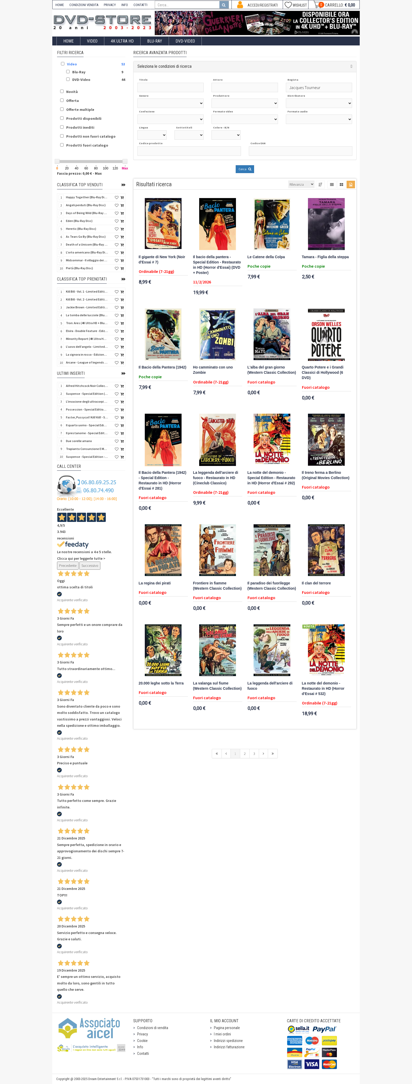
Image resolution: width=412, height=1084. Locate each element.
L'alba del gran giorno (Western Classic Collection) (272, 370)
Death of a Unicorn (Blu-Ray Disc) (87, 244)
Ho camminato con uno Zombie (213, 370)
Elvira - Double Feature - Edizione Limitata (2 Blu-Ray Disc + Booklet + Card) (87, 331)
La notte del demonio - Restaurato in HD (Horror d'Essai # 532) (323, 688)
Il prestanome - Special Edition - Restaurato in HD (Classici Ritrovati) (87, 433)
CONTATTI (140, 5)
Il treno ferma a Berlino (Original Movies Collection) (325, 475)
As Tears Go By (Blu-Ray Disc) (86, 236)
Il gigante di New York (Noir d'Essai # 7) (162, 259)
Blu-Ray (154, 41)
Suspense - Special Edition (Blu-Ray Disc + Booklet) (87, 394)
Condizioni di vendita (152, 1028)
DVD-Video (185, 41)
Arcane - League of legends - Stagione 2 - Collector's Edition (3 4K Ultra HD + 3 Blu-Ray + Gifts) (87, 362)
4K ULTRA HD (122, 41)
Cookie (142, 1041)
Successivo (89, 565)
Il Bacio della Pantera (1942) (162, 367)
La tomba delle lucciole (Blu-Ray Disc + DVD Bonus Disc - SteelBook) (87, 315)
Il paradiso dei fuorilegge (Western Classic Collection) (272, 585)
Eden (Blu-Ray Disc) (79, 221)
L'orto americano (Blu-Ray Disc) (87, 252)
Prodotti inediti (80, 127)
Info (140, 1047)
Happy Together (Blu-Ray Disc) (87, 197)
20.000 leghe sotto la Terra (161, 683)
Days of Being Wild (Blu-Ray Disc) (87, 213)
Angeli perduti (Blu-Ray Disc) (86, 205)
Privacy (142, 1034)
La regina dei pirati (155, 583)
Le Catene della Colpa (266, 257)
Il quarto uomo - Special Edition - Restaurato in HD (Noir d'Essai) (87, 425)
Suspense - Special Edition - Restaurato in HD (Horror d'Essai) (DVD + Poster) (87, 457)
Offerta (72, 100)
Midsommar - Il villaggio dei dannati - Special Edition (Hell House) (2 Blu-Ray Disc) (87, 260)
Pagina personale (227, 1028)
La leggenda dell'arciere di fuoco (270, 686)
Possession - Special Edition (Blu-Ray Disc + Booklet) (87, 409)
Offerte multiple (80, 109)
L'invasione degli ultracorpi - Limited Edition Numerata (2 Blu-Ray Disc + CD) (87, 401)
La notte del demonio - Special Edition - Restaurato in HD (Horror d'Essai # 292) (271, 478)
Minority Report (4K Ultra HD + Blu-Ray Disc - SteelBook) (87, 339)
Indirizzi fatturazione (229, 1047)
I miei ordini (222, 1034)
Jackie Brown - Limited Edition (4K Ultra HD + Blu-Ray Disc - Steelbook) (87, 307)
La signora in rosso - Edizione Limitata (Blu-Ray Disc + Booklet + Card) (87, 354)
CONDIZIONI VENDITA (83, 5)
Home (68, 41)
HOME (59, 5)
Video (92, 41)
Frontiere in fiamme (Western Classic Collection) (217, 585)
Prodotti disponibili (83, 118)
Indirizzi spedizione (228, 1041)
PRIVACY (110, 5)
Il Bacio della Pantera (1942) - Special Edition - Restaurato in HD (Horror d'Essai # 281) (162, 480)
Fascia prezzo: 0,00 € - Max (79, 173)
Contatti (143, 1053)
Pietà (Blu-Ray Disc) (79, 268)
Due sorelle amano (79, 441)
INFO (124, 5)
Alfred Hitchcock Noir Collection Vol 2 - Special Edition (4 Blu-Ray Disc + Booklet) (87, 386)
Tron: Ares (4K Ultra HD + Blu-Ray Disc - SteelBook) (87, 323)
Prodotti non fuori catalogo (91, 136)
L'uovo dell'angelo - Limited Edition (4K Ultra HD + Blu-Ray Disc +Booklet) (87, 347)
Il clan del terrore (316, 583)
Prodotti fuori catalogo (87, 145)
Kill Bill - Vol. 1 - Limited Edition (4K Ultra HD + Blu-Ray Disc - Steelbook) (87, 291)
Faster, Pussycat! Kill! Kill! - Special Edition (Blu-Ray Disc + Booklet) (87, 417)
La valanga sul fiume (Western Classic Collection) (217, 686)
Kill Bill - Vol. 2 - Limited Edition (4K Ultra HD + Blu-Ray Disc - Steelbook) (87, 299)
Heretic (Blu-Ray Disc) (81, 229)
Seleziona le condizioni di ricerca (164, 66)
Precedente (67, 565)
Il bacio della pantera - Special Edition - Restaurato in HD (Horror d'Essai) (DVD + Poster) (217, 265)
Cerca (245, 169)
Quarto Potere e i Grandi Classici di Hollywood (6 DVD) (323, 372)
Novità (72, 91)
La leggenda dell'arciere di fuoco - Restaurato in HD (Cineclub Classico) (215, 478)
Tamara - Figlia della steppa (325, 257)
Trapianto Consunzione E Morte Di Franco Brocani (87, 449)
